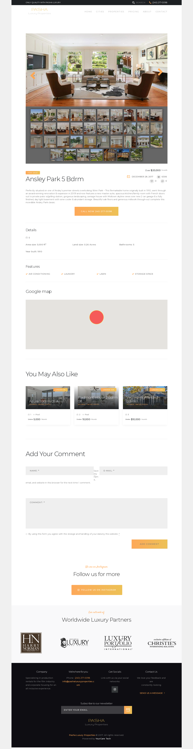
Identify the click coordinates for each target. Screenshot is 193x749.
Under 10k (108, 390)
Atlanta (33, 404)
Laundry (69, 274)
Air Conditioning (39, 274)
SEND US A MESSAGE (151, 693)
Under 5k (61, 390)
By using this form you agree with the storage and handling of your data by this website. (74, 534)
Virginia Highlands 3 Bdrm (142, 399)
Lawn (103, 274)
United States (44, 404)
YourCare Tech (103, 738)
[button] (96, 317)
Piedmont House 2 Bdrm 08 (98, 399)
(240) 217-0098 (82, 678)
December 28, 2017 (142, 176)
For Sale (33, 173)
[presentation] (45, 493)
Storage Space (144, 274)
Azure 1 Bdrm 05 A (43, 401)
